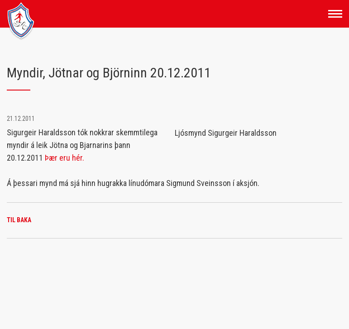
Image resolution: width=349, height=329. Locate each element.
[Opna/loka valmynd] (335, 14)
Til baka (19, 220)
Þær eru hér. (64, 157)
